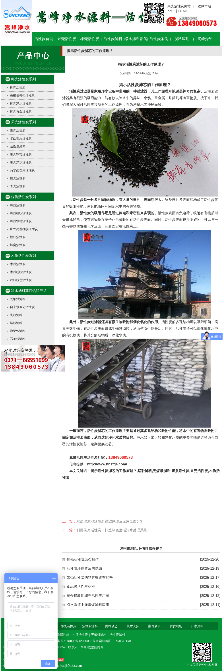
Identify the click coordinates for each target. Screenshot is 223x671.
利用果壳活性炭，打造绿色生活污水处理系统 (111, 530)
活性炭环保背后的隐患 (84, 568)
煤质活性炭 (17, 205)
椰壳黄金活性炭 (21, 111)
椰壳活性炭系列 (23, 79)
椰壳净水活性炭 (21, 103)
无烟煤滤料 (17, 299)
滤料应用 (182, 39)
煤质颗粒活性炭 (21, 221)
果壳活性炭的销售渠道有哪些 (90, 577)
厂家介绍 (197, 626)
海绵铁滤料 (17, 331)
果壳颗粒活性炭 (21, 154)
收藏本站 (204, 6)
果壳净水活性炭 (21, 162)
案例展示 (154, 626)
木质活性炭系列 (23, 256)
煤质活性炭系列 (23, 197)
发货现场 (176, 626)
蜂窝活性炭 (17, 245)
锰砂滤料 (16, 323)
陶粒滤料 (16, 315)
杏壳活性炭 (17, 186)
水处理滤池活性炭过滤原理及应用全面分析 (110, 521)
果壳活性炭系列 (23, 122)
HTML (183, 11)
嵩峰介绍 (205, 39)
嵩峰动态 (111, 626)
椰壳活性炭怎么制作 (83, 559)
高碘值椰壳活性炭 (22, 95)
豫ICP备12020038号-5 (83, 641)
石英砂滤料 (17, 339)
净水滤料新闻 (136, 39)
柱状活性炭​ (17, 237)
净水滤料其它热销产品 (29, 291)
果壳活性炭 (66, 39)
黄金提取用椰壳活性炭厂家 (88, 596)
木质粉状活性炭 (21, 272)
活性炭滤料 (112, 39)
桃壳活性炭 (17, 178)
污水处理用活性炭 (22, 170)
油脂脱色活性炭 (21, 280)
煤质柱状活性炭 (21, 213)
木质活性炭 (17, 264)
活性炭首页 (43, 39)
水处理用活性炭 (21, 138)
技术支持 (133, 626)
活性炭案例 (158, 39)
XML (171, 11)
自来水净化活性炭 (22, 307)
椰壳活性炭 (89, 39)
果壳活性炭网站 (179, 6)
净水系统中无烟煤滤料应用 (88, 605)
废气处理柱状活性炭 (24, 229)
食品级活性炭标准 (81, 586)
